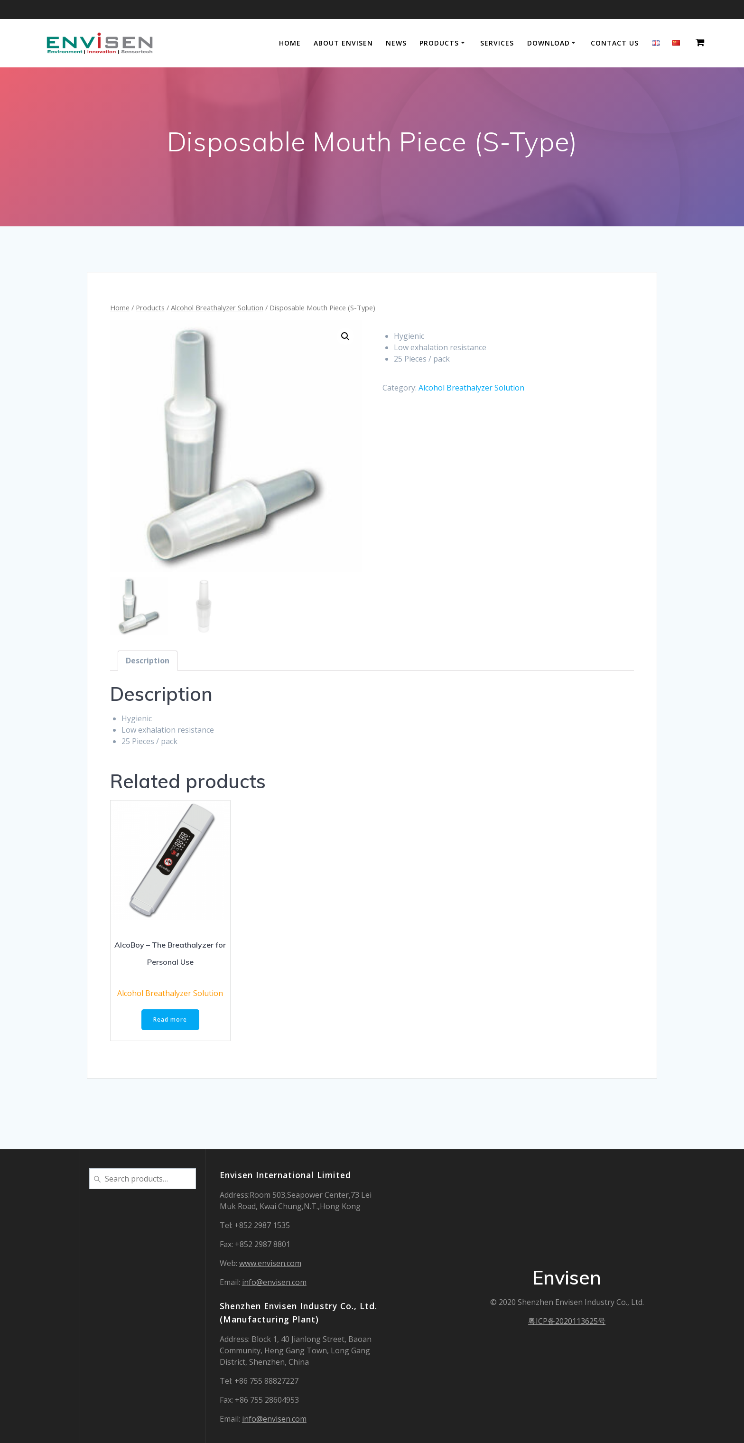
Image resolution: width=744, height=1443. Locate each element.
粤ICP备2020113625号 (566, 1321)
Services (497, 42)
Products (439, 42)
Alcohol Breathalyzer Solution (217, 307)
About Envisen (343, 42)
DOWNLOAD (548, 42)
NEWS (396, 42)
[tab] (147, 660)
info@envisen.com (274, 1282)
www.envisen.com (270, 1263)
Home (290, 42)
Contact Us (615, 42)
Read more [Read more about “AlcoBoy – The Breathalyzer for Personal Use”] (170, 1020)
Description (147, 660)
